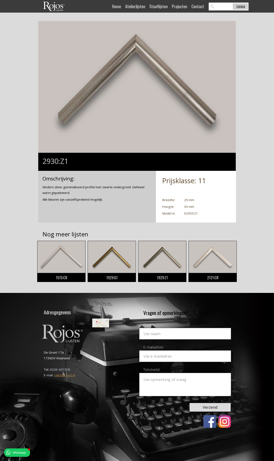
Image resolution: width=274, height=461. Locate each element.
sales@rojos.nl (64, 375)
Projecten (179, 6)
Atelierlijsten (135, 6)
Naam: (148, 325)
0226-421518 (60, 369)
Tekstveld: (151, 369)
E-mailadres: (153, 347)
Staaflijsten (158, 6)
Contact (197, 6)
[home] (54, 6)
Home (116, 6)
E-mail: (49, 375)
